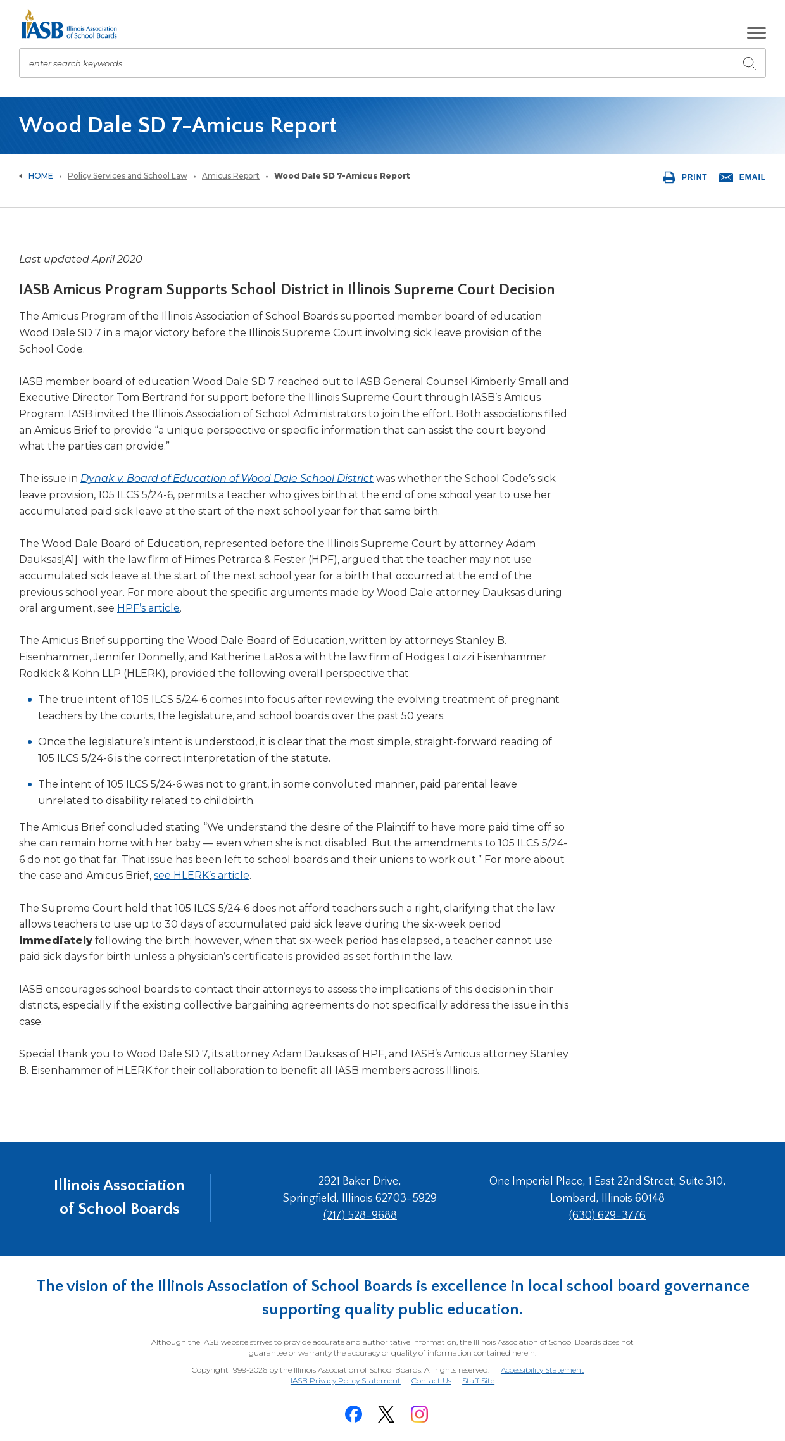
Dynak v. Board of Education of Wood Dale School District (227, 478)
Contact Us (431, 1380)
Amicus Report (231, 175)
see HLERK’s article (201, 875)
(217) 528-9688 (362, 1215)
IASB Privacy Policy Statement (345, 1380)
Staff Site (479, 1380)
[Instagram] (419, 1413)
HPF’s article (148, 608)
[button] (756, 33)
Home (40, 175)
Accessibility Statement (542, 1370)
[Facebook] (353, 1413)
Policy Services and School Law (127, 175)
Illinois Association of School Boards (119, 1198)
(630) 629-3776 (608, 1215)
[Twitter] (386, 1413)
